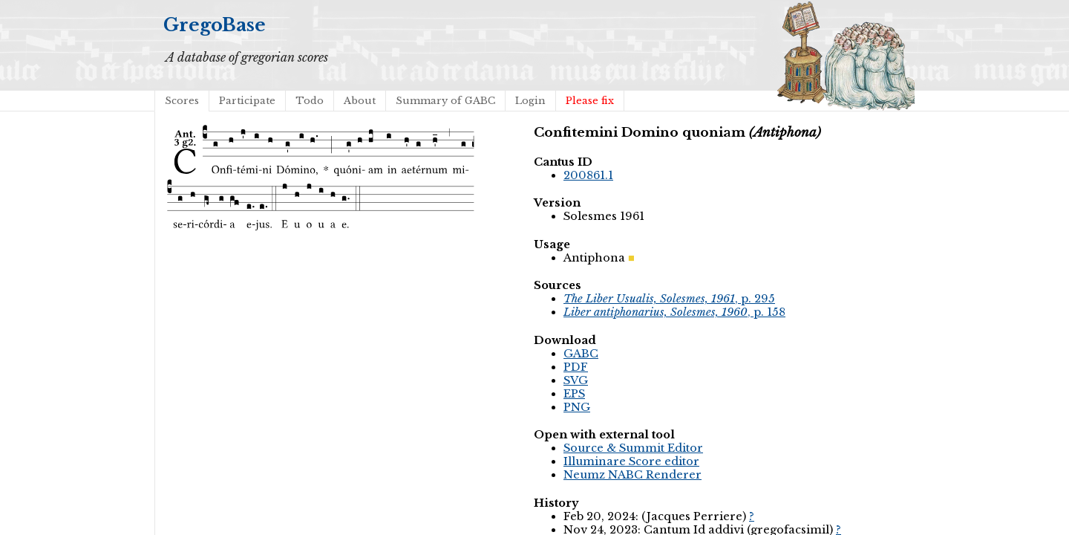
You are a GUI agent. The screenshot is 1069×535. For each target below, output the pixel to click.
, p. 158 (674, 312)
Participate (247, 100)
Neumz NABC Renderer (632, 475)
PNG (576, 407)
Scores (182, 100)
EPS (574, 394)
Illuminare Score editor (631, 461)
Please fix (590, 100)
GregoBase (214, 25)
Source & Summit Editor (633, 448)
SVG (575, 380)
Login (530, 100)
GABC (580, 353)
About (360, 100)
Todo (309, 100)
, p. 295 (669, 298)
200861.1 (588, 175)
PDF (575, 367)
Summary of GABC (445, 100)
